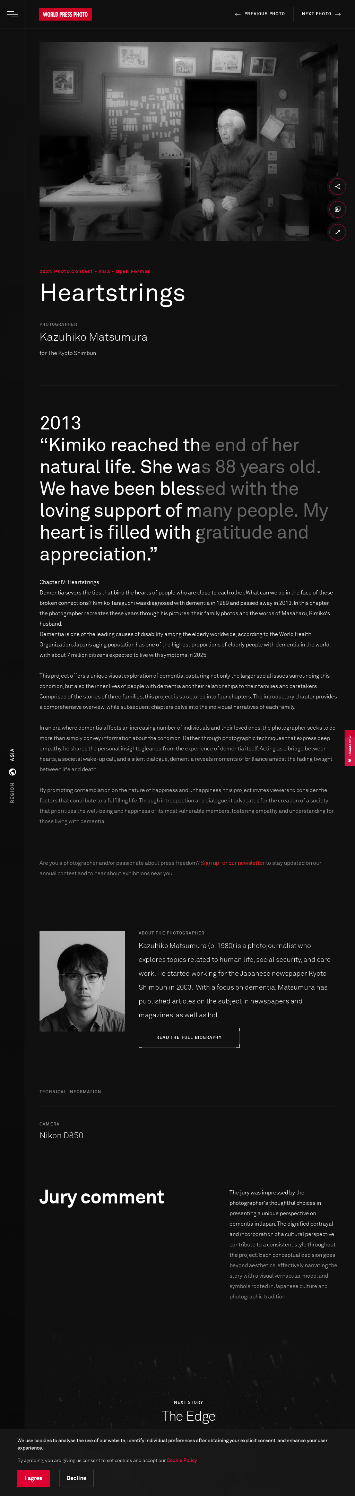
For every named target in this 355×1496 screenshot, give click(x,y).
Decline (76, 1478)
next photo (322, 14)
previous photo (259, 14)
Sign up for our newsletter (233, 863)
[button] (12, 775)
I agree (33, 1478)
